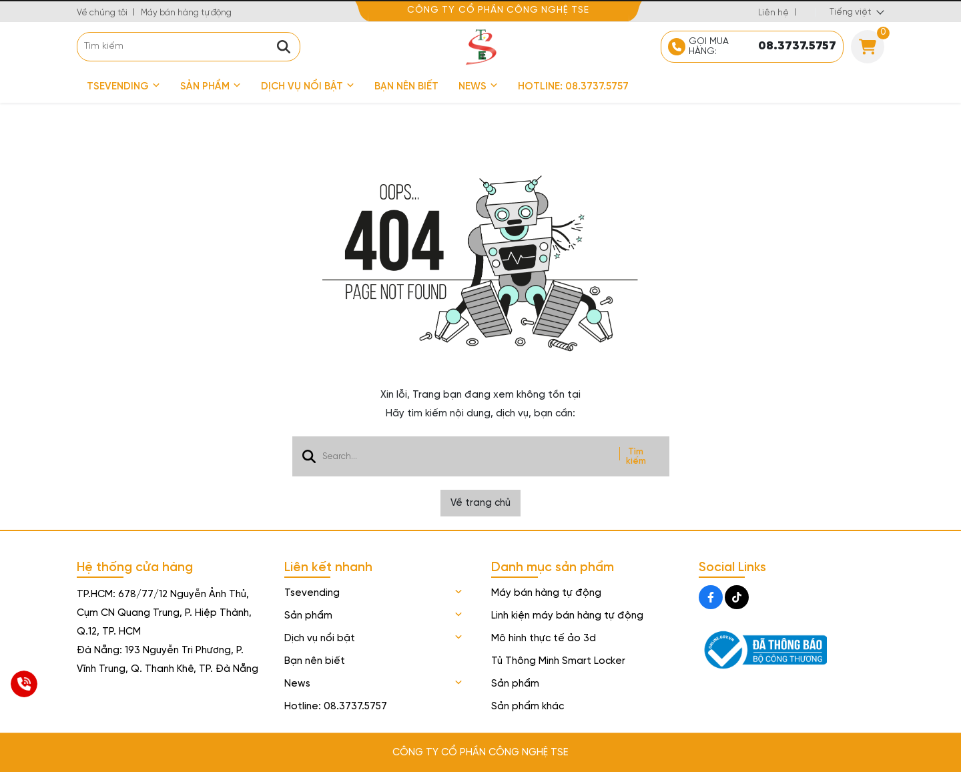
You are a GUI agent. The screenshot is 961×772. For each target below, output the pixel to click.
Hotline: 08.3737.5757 (573, 86)
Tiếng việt (850, 12)
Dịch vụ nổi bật (307, 86)
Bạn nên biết (406, 86)
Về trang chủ (480, 503)
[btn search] (283, 46)
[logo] (480, 46)
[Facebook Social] (711, 597)
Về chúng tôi (102, 13)
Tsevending (123, 86)
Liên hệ (773, 13)
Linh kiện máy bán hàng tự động (567, 616)
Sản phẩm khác (527, 706)
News (478, 86)
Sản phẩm (210, 86)
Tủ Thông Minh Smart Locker (558, 661)
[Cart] (867, 46)
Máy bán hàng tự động (186, 13)
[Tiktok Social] (737, 597)
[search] (188, 46)
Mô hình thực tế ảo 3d (543, 638)
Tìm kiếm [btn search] (636, 456)
